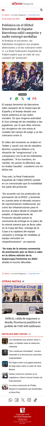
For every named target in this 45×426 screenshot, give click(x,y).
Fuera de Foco (34, 15)
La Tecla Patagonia (18, 15)
